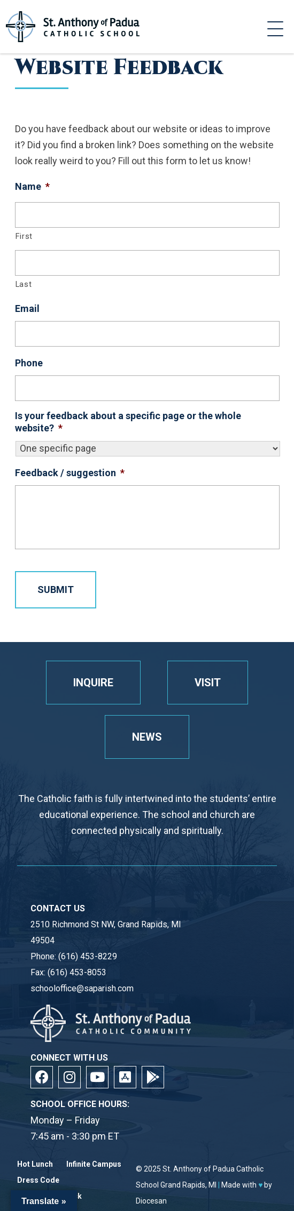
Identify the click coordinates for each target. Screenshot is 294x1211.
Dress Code (38, 1180)
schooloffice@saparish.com (82, 988)
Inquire (93, 682)
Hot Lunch (35, 1164)
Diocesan (151, 1201)
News (147, 737)
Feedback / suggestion (70, 472)
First (24, 236)
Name (32, 186)
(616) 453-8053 (77, 972)
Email (27, 308)
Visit (208, 682)
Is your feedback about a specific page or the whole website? (128, 422)
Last (24, 284)
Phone (29, 362)
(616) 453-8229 (87, 956)
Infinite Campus (93, 1164)
